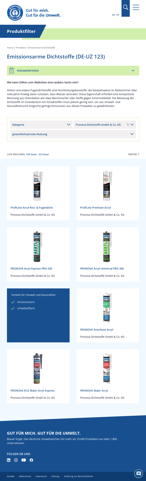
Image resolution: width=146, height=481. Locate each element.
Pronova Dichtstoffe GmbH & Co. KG (102, 124)
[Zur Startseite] (53, 13)
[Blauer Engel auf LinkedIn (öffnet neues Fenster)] (8, 460)
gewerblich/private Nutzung (29, 134)
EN (117, 14)
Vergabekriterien (28, 70)
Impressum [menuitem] (41, 476)
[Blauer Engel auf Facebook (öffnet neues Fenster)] (31, 460)
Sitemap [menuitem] (55, 476)
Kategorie (18, 124)
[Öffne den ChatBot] (138, 473)
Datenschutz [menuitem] (25, 476)
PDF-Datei (31, 154)
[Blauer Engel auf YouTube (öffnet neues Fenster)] (23, 460)
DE (113, 14)
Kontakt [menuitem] (10, 476)
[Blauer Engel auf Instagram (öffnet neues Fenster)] (16, 460)
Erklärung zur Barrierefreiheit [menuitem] (78, 476)
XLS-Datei (44, 154)
